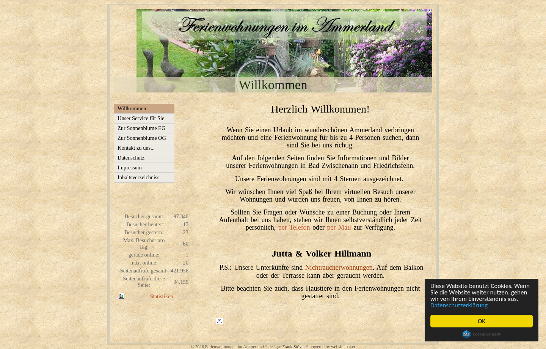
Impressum (130, 167)
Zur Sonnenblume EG (141, 128)
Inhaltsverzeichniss (138, 177)
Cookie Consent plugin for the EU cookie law (481, 334)
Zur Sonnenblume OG (142, 138)
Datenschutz (131, 158)
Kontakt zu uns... (136, 148)
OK (481, 321)
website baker (343, 346)
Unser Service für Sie (141, 118)
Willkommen (132, 108)
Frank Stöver (293, 346)
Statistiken (161, 296)
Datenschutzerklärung (459, 305)
